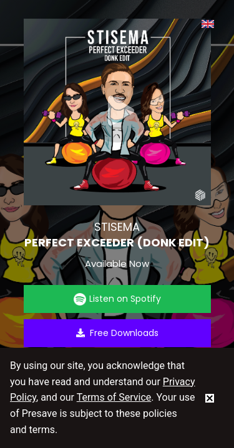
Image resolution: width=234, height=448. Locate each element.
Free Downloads (117, 333)
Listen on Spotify (117, 299)
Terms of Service (114, 397)
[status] (209, 397)
